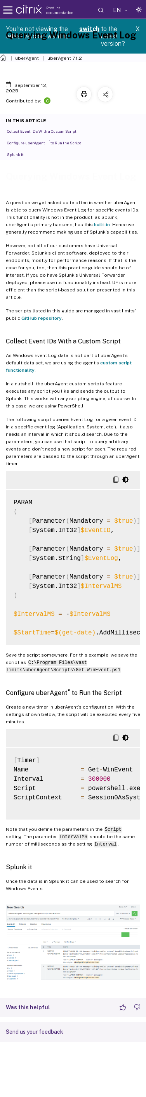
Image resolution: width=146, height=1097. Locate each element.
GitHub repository (41, 318)
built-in (102, 224)
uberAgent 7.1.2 (64, 58)
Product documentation (59, 10)
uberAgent (27, 58)
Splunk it (19, 154)
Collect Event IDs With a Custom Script (46, 130)
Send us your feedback (34, 1032)
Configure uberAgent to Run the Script (48, 142)
